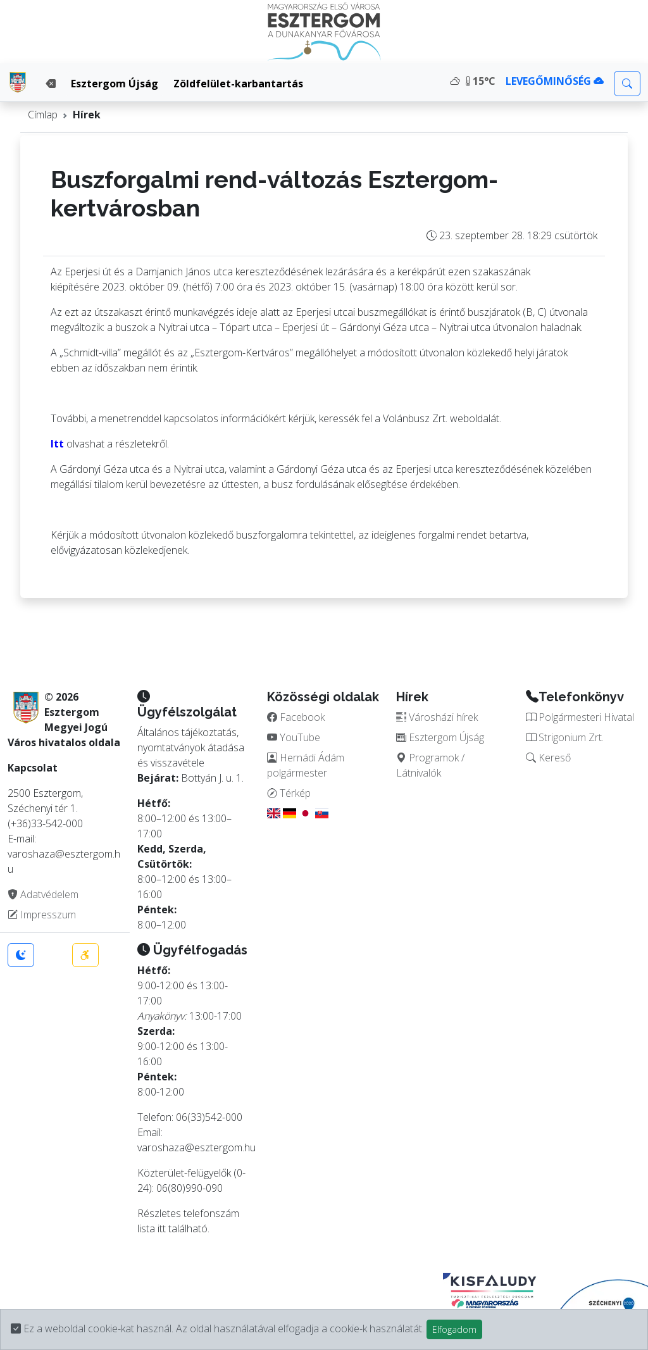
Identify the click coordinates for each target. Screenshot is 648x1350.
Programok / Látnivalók (430, 765)
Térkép (289, 793)
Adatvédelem (43, 894)
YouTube (293, 737)
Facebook (296, 717)
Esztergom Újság (114, 84)
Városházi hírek (437, 717)
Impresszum (42, 915)
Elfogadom (454, 1329)
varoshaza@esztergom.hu (196, 1147)
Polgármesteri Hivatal (580, 717)
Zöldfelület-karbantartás (238, 84)
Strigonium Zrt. (565, 737)
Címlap (43, 115)
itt (162, 1228)
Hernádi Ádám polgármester (305, 765)
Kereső (548, 758)
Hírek (87, 115)
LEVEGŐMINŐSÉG (555, 81)
